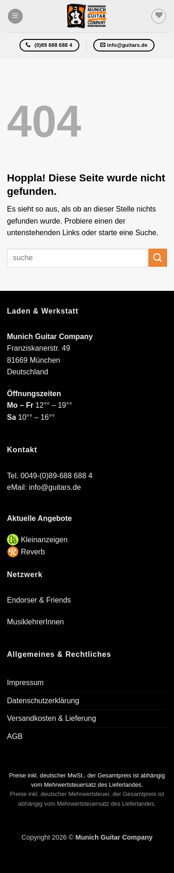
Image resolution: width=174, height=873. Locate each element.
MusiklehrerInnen (35, 622)
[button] (15, 16)
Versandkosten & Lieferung (51, 718)
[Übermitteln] (157, 258)
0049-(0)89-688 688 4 (56, 476)
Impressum (25, 683)
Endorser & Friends (39, 600)
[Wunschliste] (158, 16)
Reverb (33, 552)
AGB (15, 736)
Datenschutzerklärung (43, 701)
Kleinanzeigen (44, 540)
